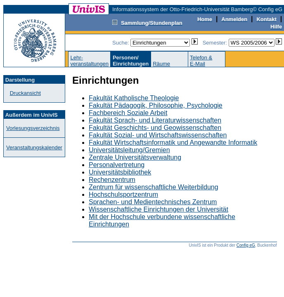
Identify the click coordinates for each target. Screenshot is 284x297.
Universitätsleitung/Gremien (129, 149)
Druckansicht (25, 93)
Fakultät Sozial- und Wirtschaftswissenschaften (158, 135)
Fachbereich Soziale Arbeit (128, 112)
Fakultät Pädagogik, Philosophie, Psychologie (155, 105)
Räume (161, 64)
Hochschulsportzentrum (123, 194)
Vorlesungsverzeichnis (32, 128)
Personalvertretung (116, 164)
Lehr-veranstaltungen (89, 60)
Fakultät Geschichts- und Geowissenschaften (155, 127)
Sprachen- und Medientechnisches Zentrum (153, 201)
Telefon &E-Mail (201, 60)
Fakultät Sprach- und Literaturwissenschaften (155, 120)
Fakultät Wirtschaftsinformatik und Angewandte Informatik (173, 142)
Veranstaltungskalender (34, 147)
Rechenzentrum (112, 179)
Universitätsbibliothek (120, 172)
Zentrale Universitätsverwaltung (135, 157)
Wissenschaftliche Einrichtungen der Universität (158, 209)
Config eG (246, 245)
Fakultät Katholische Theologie (134, 97)
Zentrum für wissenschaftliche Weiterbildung (153, 187)
